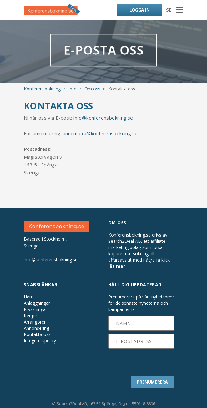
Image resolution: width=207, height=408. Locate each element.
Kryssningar (35, 309)
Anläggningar (37, 303)
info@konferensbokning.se (103, 118)
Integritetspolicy (40, 341)
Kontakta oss (37, 334)
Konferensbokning (42, 89)
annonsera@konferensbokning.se (100, 133)
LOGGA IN (139, 10)
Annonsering (36, 328)
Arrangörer (35, 322)
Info (72, 89)
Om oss (92, 89)
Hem (28, 297)
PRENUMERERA (152, 382)
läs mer (116, 266)
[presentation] (141, 360)
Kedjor (30, 316)
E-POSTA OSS (103, 51)
